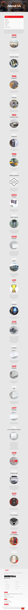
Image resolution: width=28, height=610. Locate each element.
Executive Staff (7, 22)
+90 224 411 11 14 (7, 605)
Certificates (17, 581)
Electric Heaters (7, 586)
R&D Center (6, 20)
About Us (6, 19)
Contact (17, 588)
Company (7, 16)
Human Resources (18, 586)
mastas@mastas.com (7, 600)
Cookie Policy (19, 608)
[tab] (14, 16)
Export (6, 25)
